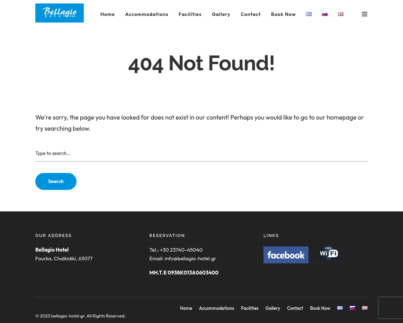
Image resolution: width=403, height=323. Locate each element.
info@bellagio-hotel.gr (190, 258)
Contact (251, 14)
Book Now (283, 14)
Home (107, 14)
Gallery (221, 14)
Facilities (190, 14)
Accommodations (147, 14)
